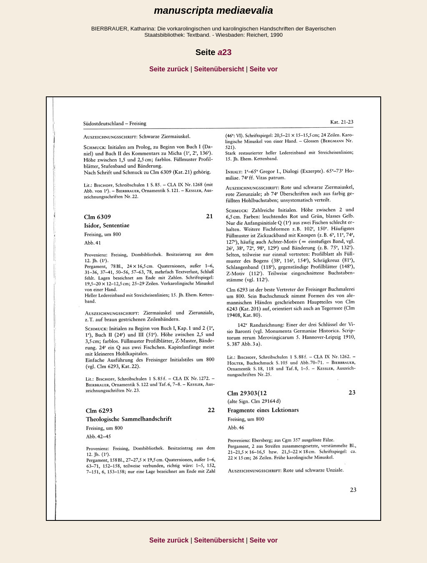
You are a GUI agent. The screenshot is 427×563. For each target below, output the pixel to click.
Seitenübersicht (219, 69)
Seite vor (263, 69)
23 (224, 52)
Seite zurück (168, 69)
